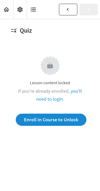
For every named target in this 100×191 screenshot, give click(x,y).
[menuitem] (20, 9)
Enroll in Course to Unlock (51, 120)
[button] (6, 9)
